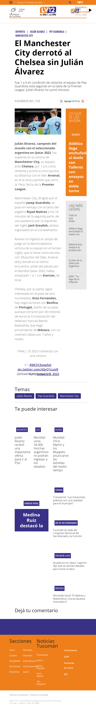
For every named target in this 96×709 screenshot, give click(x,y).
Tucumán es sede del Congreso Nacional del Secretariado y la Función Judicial (67, 534)
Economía (14, 671)
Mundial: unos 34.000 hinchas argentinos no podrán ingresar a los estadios (41, 452)
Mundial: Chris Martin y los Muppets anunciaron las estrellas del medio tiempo (61, 453)
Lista (38, 429)
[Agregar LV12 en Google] (72, 101)
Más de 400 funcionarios (66, 523)
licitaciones (42, 654)
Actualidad (14, 660)
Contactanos (70, 650)
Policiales (27, 650)
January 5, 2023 (48, 374)
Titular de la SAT (62, 556)
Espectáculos (29, 660)
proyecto (59, 588)
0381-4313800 (33, 703)
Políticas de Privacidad (39, 695)
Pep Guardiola (46, 396)
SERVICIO (59, 490)
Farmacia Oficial (31, 503)
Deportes (27, 655)
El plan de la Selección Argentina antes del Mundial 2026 (75, 268)
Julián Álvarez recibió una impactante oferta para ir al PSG (22, 450)
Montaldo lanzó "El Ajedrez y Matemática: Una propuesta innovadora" (69, 598)
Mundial (58, 429)
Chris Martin (40, 674)
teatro (40, 660)
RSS (66, 674)
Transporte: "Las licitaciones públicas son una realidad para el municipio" (69, 500)
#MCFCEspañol (40, 365)
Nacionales (15, 666)
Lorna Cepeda (40, 667)
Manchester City (69, 396)
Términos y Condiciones (18, 695)
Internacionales (31, 666)
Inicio (12, 650)
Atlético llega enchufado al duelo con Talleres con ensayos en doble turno (78, 167)
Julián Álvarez (24, 396)
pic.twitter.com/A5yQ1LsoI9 (38, 369)
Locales (13, 655)
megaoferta (22, 429)
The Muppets (41, 682)
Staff (66, 656)
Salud (26, 671)
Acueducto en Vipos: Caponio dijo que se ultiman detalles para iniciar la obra (70, 566)
